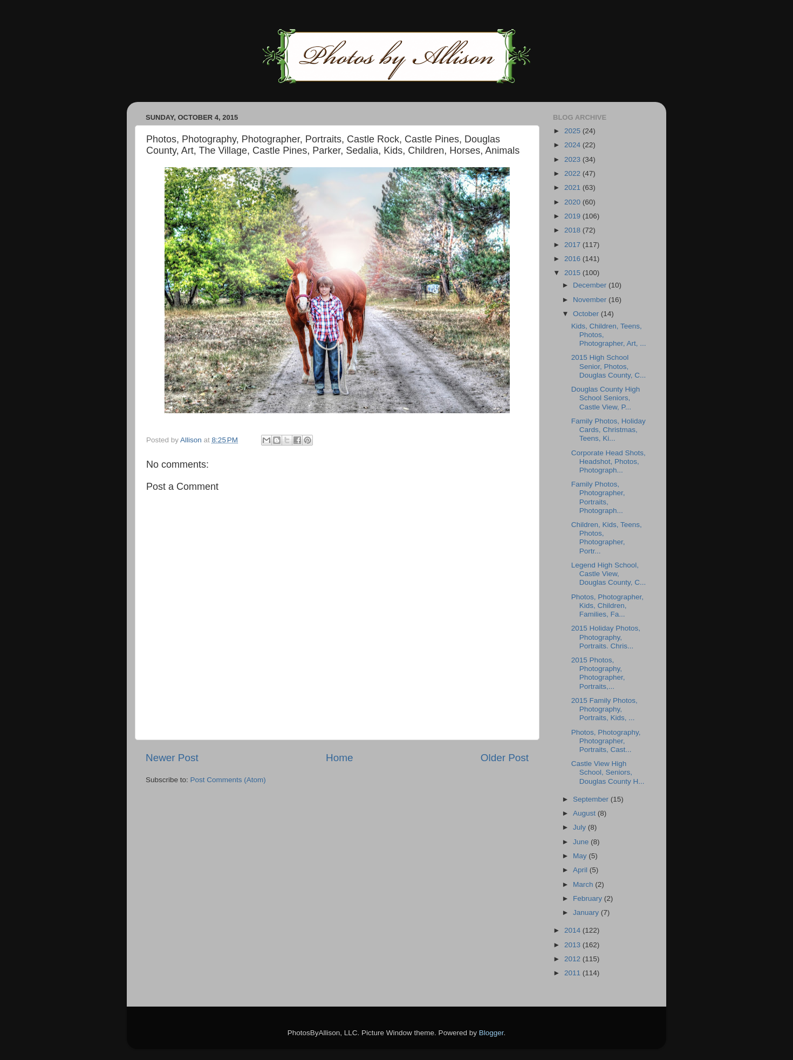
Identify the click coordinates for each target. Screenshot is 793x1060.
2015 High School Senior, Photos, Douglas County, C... (608, 366)
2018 (573, 230)
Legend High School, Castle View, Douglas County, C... (608, 573)
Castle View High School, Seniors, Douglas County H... (608, 772)
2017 (573, 245)
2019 (573, 216)
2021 (573, 187)
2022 (573, 173)
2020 (573, 202)
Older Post (505, 757)
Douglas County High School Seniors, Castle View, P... (605, 398)
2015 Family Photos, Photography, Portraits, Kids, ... (604, 709)
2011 (573, 973)
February (588, 898)
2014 (573, 930)
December (591, 285)
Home (339, 757)
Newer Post (172, 757)
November (591, 300)
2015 (573, 273)
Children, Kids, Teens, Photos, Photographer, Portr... (606, 538)
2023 (573, 159)
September (592, 799)
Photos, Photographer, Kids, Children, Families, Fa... (607, 605)
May (581, 856)
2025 (573, 131)
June (582, 842)
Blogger (491, 1033)
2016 (573, 259)
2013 (573, 945)
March (584, 884)
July (580, 827)
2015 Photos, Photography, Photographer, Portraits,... (598, 673)
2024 (573, 145)
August (585, 813)
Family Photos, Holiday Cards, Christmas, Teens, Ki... (608, 429)
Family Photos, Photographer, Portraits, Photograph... (598, 497)
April (581, 870)
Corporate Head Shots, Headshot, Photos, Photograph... (608, 461)
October (587, 314)
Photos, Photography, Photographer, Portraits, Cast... (606, 741)
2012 (573, 959)
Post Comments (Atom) (228, 780)
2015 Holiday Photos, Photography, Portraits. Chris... (605, 636)
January (587, 912)
